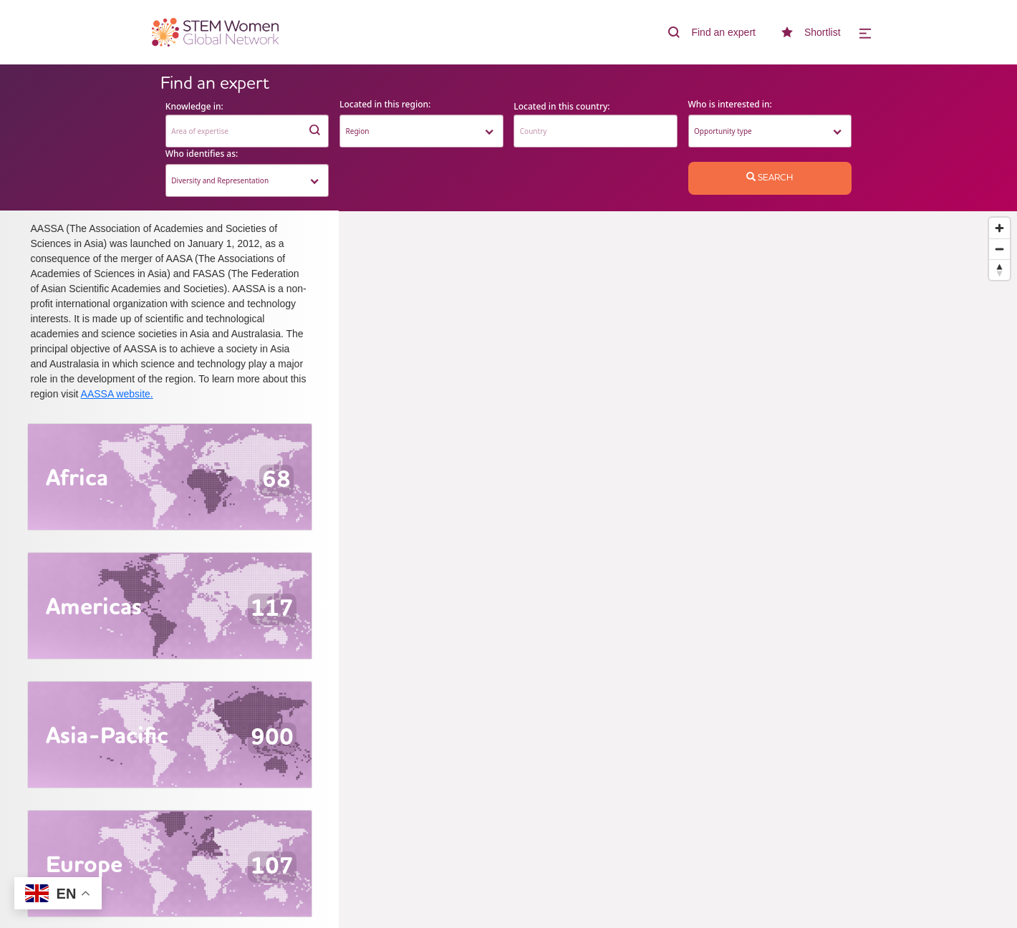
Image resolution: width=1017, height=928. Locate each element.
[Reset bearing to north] (999, 269)
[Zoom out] (999, 248)
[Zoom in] (999, 228)
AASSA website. (117, 394)
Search (769, 177)
